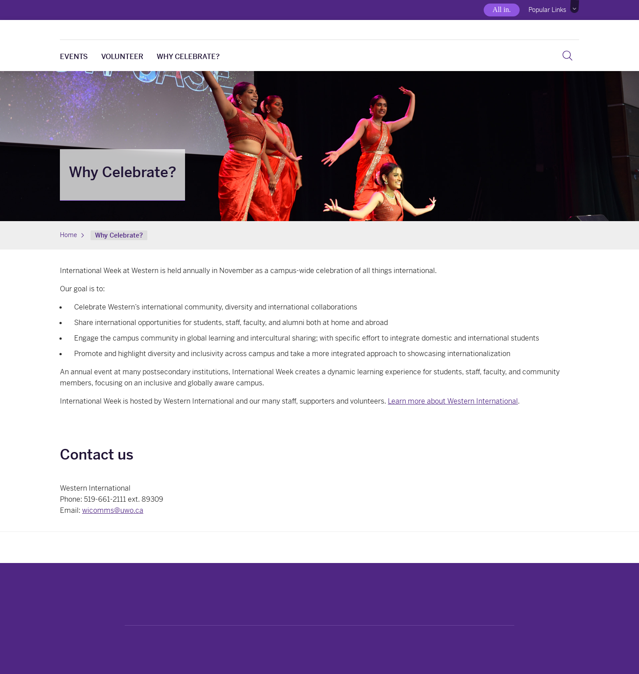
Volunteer (122, 56)
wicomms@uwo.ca (112, 510)
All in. (502, 9)
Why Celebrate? (188, 56)
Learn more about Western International (453, 401)
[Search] (567, 55)
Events (74, 56)
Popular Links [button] (547, 10)
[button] (575, 6)
